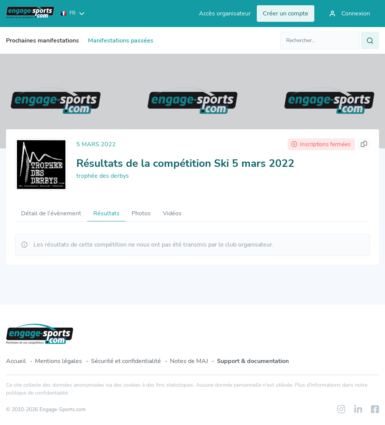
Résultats (106, 213)
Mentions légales (58, 361)
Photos (141, 213)
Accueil (16, 361)
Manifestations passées (120, 40)
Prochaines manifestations (42, 40)
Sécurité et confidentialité (126, 361)
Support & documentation (253, 361)
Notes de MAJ (189, 361)
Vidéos (172, 213)
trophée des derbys (102, 176)
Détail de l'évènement (51, 213)
